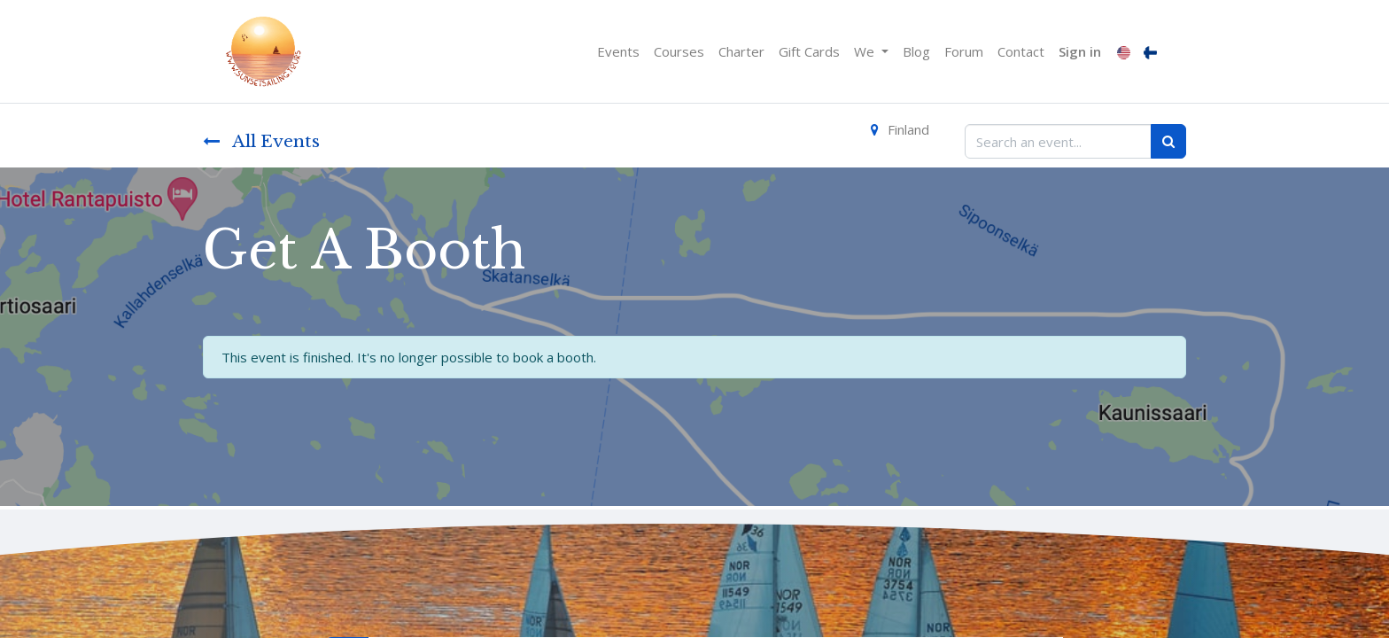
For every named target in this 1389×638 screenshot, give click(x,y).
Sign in (1080, 51)
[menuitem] (618, 52)
